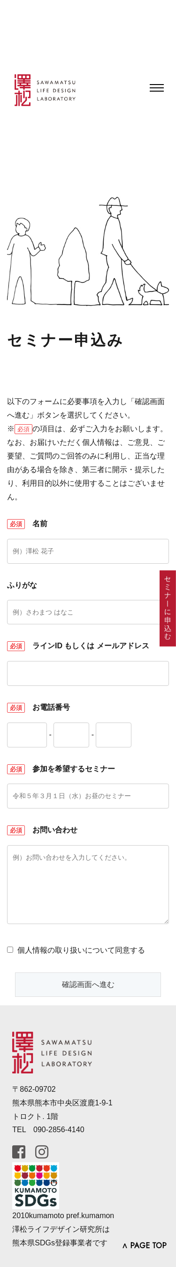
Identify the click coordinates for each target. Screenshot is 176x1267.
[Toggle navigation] (157, 88)
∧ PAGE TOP (144, 1245)
